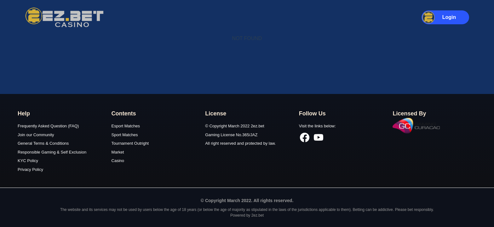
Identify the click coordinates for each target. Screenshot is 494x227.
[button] (445, 17)
